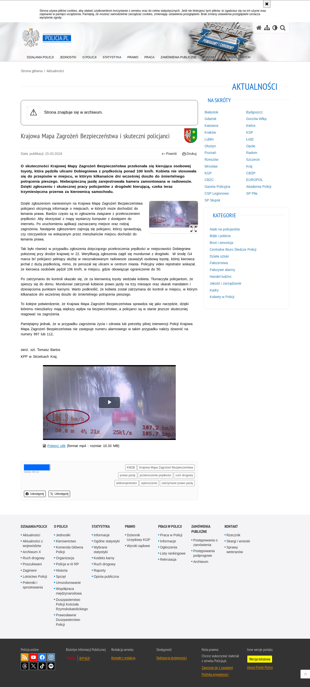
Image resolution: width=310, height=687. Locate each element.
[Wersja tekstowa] (275, 28)
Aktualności (55, 71)
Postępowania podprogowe (204, 553)
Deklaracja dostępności (171, 657)
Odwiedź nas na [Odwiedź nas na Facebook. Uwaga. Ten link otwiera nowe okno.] (42, 657)
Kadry (214, 290)
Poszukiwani (32, 564)
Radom (251, 153)
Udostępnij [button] (35, 494)
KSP (249, 132)
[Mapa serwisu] (267, 28)
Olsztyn (210, 146)
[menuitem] (40, 56)
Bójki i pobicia (220, 236)
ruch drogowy (184, 475)
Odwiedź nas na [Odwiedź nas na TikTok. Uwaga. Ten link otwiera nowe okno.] (42, 666)
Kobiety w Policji (222, 297)
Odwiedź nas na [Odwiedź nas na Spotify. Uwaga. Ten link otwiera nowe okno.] (51, 666)
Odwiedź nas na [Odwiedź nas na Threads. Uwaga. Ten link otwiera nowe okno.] (25, 666)
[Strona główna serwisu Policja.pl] (259, 28)
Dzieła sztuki (219, 256)
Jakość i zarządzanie (225, 283)
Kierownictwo (66, 541)
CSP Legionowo (217, 193)
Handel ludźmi (220, 277)
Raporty (100, 570)
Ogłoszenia (168, 547)
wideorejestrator (126, 483)
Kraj (249, 166)
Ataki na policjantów (225, 229)
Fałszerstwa (219, 263)
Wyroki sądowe (138, 546)
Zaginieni (30, 570)
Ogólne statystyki (107, 541)
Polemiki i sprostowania (33, 585)
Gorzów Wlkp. (257, 119)
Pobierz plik (56, 446)
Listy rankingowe (173, 553)
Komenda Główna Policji (69, 549)
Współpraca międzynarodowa (69, 591)
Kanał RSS (25, 657)
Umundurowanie (68, 583)
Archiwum (200, 562)
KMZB (131, 467)
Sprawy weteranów (235, 549)
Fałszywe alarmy (222, 270)
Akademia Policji (258, 187)
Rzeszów (211, 159)
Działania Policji (34, 526)
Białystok (211, 112)
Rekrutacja (168, 559)
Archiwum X (32, 552)
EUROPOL (254, 180)
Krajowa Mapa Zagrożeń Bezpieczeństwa (166, 467)
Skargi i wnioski (238, 541)
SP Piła (252, 193)
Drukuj (189, 154)
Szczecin (253, 159)
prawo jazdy (127, 475)
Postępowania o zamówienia (205, 542)
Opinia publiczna (106, 576)
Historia (61, 570)
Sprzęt (61, 576)
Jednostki (63, 535)
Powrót (169, 154)
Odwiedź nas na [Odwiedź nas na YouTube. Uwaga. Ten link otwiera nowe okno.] (33, 657)
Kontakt (231, 526)
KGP (208, 173)
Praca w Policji (170, 526)
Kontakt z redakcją (123, 657)
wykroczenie (149, 483)
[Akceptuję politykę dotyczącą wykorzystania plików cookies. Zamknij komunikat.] (266, 4)
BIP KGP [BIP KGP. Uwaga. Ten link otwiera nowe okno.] (84, 658)
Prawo (130, 526)
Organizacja (65, 558)
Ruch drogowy (34, 558)
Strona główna (32, 71)
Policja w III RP (67, 564)
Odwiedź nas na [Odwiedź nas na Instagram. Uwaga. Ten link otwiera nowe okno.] (51, 657)
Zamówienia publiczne (200, 529)
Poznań (210, 153)
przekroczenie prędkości (155, 475)
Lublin (209, 139)
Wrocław (211, 166)
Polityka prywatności (215, 674)
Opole (250, 146)
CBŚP (251, 173)
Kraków (210, 132)
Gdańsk (210, 119)
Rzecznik (233, 535)
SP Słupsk (212, 200)
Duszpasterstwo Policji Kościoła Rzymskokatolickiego (72, 604)
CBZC (209, 180)
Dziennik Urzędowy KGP (138, 537)
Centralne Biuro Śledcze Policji (233, 249)
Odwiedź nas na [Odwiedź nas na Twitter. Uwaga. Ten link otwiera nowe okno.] (33, 666)
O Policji (61, 526)
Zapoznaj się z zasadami (217, 667)
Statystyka (101, 526)
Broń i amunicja (221, 243)
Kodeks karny (104, 558)
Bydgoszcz (254, 112)
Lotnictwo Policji (35, 576)
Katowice (211, 126)
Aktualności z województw (33, 543)
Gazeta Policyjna (217, 187)
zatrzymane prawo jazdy (177, 483)
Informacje (102, 535)
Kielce (251, 126)
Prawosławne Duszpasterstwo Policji (68, 619)
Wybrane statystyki (101, 549)
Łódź (250, 139)
